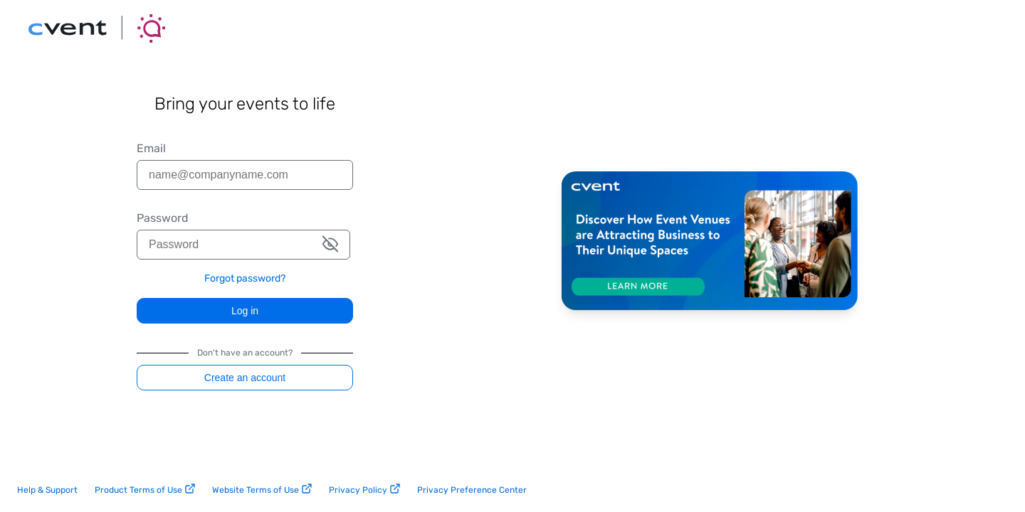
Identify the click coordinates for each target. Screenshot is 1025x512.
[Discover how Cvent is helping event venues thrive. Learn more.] (710, 241)
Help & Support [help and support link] (47, 490)
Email (151, 148)
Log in (244, 310)
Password (163, 218)
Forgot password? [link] (244, 279)
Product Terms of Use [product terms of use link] (145, 489)
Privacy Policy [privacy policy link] (364, 489)
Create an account (244, 377)
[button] (330, 245)
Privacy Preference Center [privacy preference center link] (472, 490)
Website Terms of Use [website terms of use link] (262, 489)
